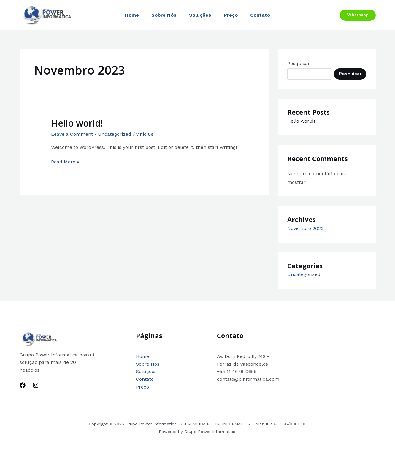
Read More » (65, 161)
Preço (232, 15)
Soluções (200, 15)
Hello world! (77, 123)
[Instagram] (36, 385)
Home (129, 15)
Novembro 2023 (305, 228)
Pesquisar (298, 63)
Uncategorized (114, 134)
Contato (263, 15)
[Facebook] (23, 385)
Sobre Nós (162, 15)
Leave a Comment (72, 134)
